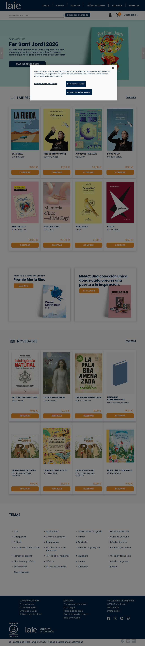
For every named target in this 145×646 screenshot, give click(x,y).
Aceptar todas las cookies (78, 92)
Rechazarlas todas (75, 84)
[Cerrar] (113, 68)
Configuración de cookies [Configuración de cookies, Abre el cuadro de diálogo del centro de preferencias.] (45, 84)
